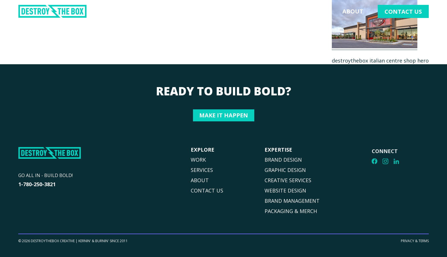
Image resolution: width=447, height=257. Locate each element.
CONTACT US (207, 190)
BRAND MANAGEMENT (292, 202)
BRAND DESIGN (283, 161)
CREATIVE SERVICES (288, 181)
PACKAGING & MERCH (291, 212)
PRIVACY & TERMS (415, 243)
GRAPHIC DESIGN (285, 171)
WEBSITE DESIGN (285, 192)
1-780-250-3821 (37, 184)
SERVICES (202, 169)
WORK (198, 159)
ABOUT (200, 180)
